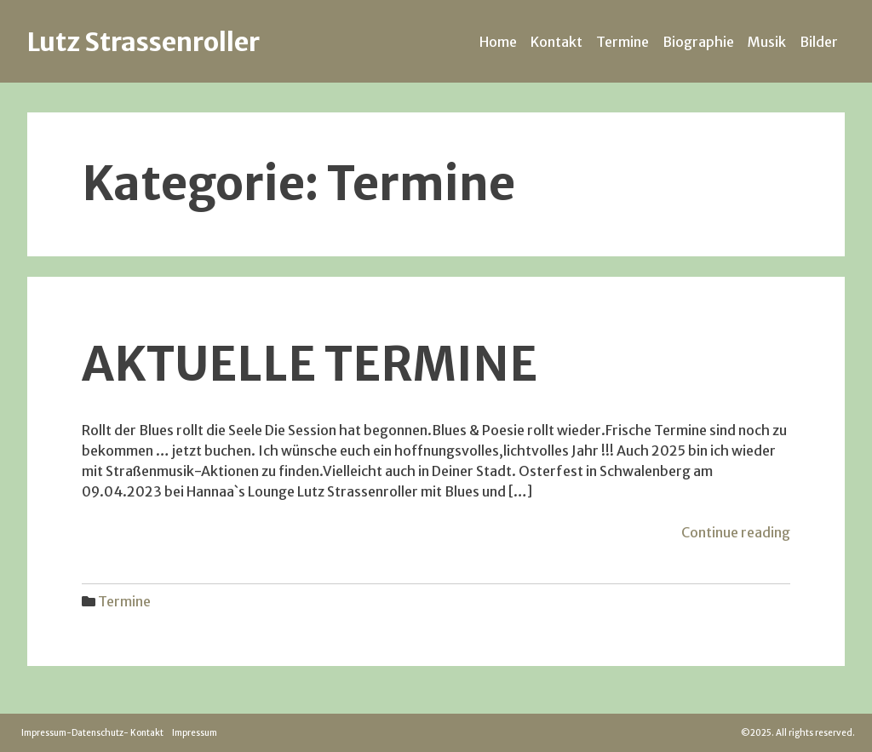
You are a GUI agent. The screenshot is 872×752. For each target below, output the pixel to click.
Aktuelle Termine (309, 364)
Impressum (194, 732)
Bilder (819, 41)
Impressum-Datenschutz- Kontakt (92, 732)
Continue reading (735, 532)
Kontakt (556, 41)
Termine (622, 41)
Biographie (698, 41)
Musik (767, 41)
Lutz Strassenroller (143, 42)
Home (498, 41)
